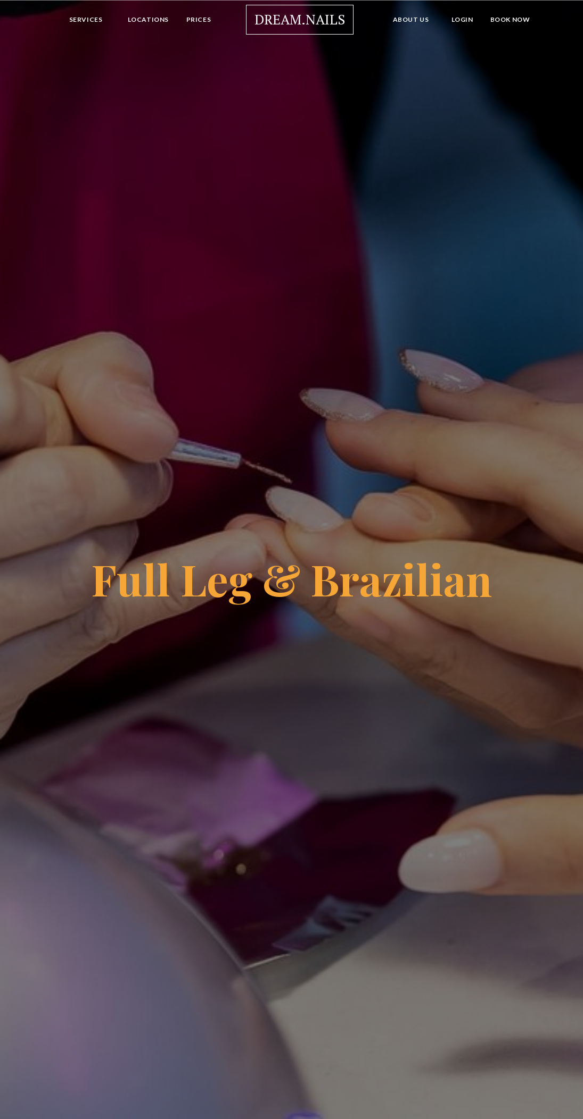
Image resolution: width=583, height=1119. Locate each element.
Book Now (510, 19)
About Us (411, 19)
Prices (198, 19)
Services (86, 19)
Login (462, 19)
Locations (148, 19)
